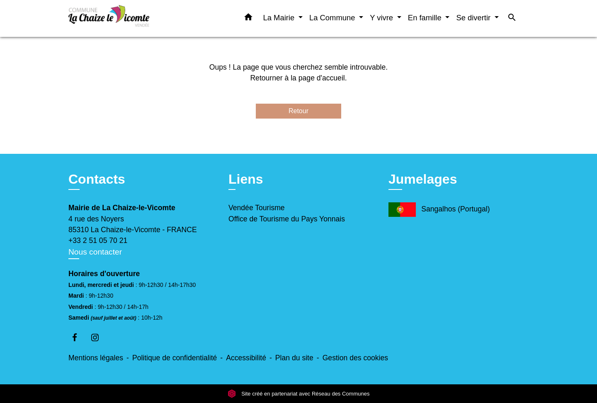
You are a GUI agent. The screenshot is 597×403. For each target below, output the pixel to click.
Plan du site (294, 358)
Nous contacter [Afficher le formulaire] (95, 252)
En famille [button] (426, 17)
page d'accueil (321, 78)
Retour (298, 110)
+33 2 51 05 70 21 (97, 240)
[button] (248, 19)
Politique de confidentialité (174, 358)
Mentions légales (95, 358)
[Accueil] (120, 18)
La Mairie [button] (280, 17)
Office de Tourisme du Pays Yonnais (286, 219)
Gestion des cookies (355, 358)
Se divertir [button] (474, 17)
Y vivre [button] (382, 17)
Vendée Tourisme (256, 208)
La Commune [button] (333, 17)
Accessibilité (246, 358)
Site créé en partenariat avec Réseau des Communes (299, 394)
